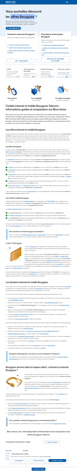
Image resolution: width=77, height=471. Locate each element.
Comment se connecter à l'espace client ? (20, 47)
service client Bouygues (21, 403)
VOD (37, 256)
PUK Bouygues (44, 333)
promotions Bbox (31, 191)
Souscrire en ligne (51, 442)
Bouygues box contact (59, 423)
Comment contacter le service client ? (19, 45)
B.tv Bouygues (33, 272)
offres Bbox (11, 159)
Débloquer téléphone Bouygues (16, 333)
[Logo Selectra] (11, 2)
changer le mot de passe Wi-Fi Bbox (23, 314)
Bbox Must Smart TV (15, 185)
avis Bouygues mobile (21, 319)
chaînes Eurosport (17, 268)
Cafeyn (62, 176)
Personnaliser (19, 460)
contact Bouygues (18, 412)
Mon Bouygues (56, 382)
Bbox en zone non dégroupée (14, 152)
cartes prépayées (15, 226)
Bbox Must (12, 170)
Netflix (56, 256)
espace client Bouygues (18, 408)
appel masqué (51, 345)
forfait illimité (59, 235)
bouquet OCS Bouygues (53, 260)
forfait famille (41, 235)
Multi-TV (49, 262)
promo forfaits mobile (47, 224)
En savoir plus (47, 456)
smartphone (61, 394)
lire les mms (37, 345)
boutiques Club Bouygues (32, 388)
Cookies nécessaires (38, 460)
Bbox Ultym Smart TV (30, 185)
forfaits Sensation (29, 201)
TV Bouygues (32, 246)
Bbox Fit (11, 167)
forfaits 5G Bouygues (16, 215)
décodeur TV (60, 264)
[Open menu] (67, 2)
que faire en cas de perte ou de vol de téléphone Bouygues (42, 331)
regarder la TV (33, 274)
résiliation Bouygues (29, 414)
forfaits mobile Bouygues (15, 209)
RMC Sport (56, 266)
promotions (68, 286)
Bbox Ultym (12, 174)
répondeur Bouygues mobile (26, 336)
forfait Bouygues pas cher (29, 235)
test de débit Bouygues (51, 302)
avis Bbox (43, 348)
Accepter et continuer (57, 460)
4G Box (11, 181)
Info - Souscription (21, 61)
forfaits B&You (51, 201)
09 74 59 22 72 (13, 28)
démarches (39, 288)
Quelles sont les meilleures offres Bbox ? (54, 45)
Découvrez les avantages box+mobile (55, 60)
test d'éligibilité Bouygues (16, 300)
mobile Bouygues (28, 328)
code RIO (31, 341)
